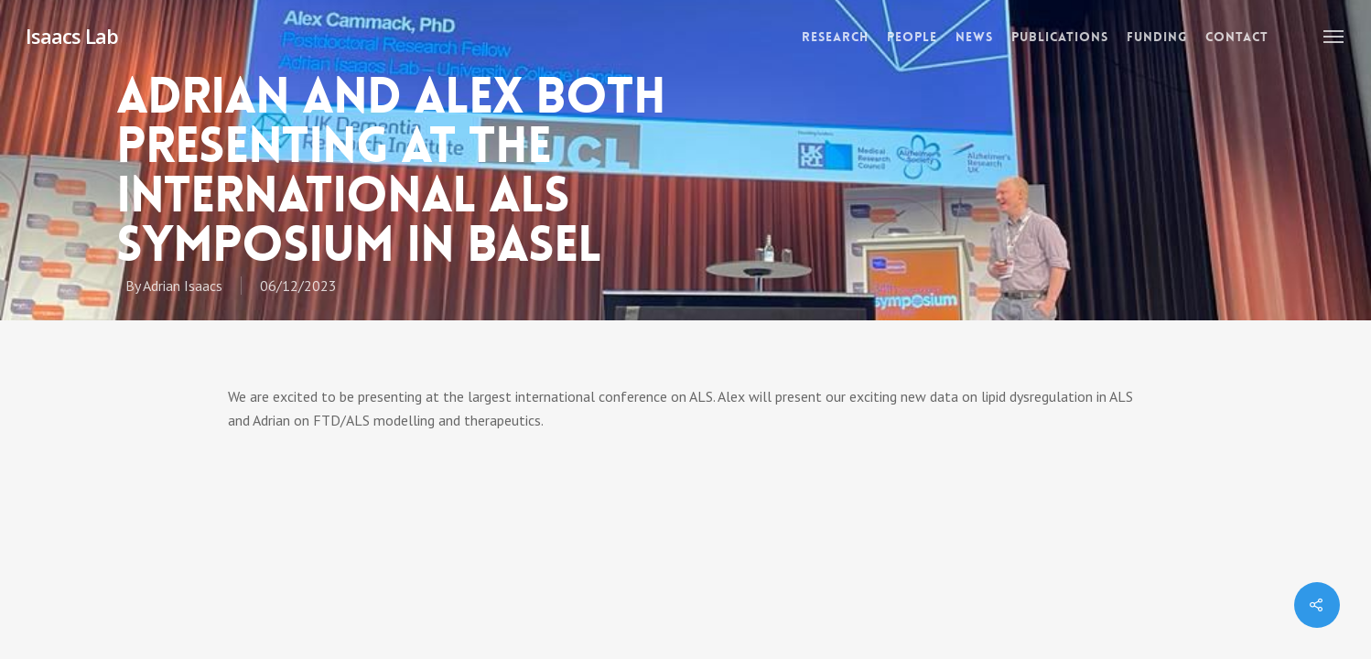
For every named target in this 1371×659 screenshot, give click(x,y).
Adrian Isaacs (182, 285)
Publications (1059, 36)
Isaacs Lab (72, 36)
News (974, 36)
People (912, 36)
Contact (1236, 36)
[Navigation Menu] (1334, 35)
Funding (1157, 36)
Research (835, 36)
